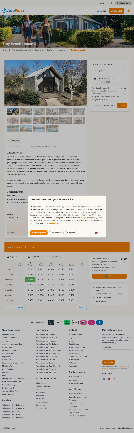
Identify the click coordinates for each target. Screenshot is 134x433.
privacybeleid (52, 223)
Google (83, 217)
